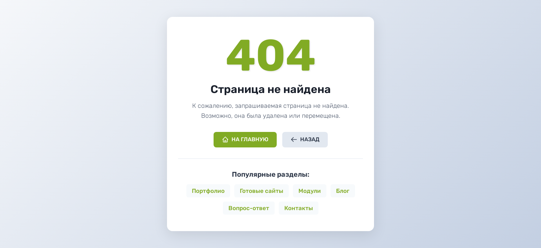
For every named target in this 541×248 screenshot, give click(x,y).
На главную (245, 139)
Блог (343, 190)
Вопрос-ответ (248, 208)
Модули (309, 190)
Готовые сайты (261, 190)
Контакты (298, 208)
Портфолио (208, 190)
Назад (305, 139)
